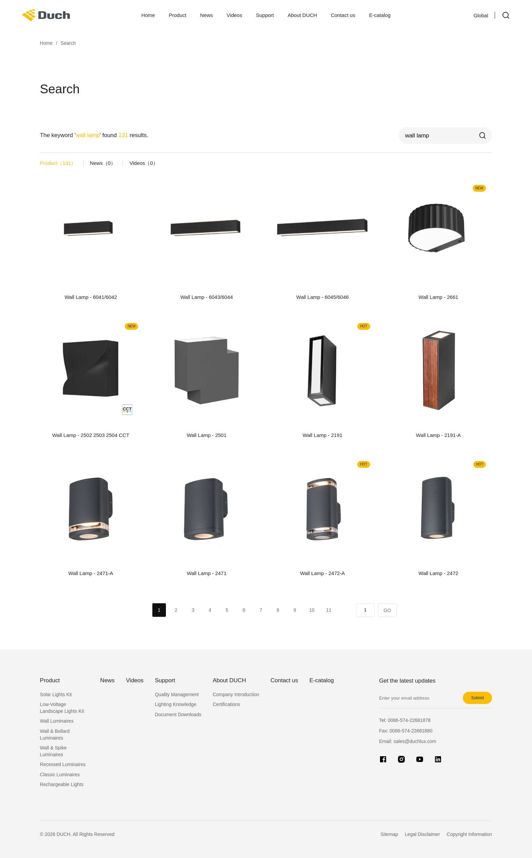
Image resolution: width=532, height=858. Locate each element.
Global (475, 15)
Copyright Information (469, 834)
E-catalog (380, 15)
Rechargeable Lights (61, 784)
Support (265, 15)
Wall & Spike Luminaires (53, 751)
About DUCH (302, 15)
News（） (103, 163)
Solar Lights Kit (56, 694)
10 (312, 619)
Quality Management (176, 694)
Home (148, 15)
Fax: (405, 730)
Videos (234, 15)
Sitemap (389, 834)
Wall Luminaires (57, 721)
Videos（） (144, 163)
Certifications (226, 704)
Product (177, 15)
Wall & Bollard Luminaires (55, 734)
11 (328, 619)
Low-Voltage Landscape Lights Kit (62, 708)
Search (68, 43)
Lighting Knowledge (175, 704)
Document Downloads (178, 714)
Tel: (405, 720)
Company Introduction (236, 694)
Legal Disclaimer (422, 834)
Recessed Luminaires (63, 764)
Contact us (343, 15)
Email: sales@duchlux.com (407, 741)
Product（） (58, 163)
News (206, 15)
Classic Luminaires (60, 774)
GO (387, 619)
